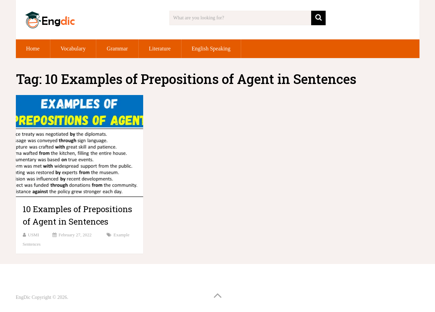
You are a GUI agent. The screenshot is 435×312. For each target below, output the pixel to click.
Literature (160, 48)
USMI (33, 234)
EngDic (23, 297)
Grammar (117, 48)
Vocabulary (73, 48)
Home (33, 48)
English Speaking (211, 48)
